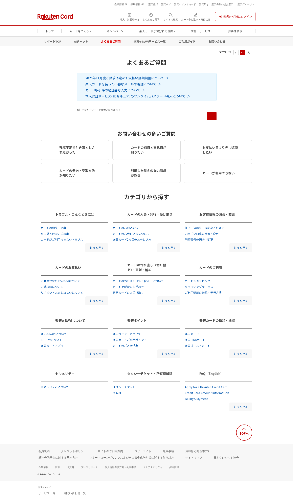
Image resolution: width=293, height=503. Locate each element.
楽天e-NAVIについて (70, 320)
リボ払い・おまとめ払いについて (62, 293)
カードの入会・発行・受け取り (150, 214)
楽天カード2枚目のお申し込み (132, 239)
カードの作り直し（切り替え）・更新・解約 (146, 267)
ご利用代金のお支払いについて (60, 281)
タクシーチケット (124, 387)
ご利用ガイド (187, 41)
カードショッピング (197, 281)
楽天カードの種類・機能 (217, 320)
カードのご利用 (210, 267)
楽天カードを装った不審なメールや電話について (120, 84)
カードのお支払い (68, 267)
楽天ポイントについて (127, 334)
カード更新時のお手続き (128, 287)
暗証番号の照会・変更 (199, 239)
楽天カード (192, 334)
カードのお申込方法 (125, 228)
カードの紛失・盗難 (53, 228)
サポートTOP (52, 41)
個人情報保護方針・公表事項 (120, 467)
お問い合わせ (216, 41)
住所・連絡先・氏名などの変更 (204, 228)
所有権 (117, 393)
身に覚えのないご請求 (55, 234)
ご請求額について (52, 287)
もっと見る (97, 248)
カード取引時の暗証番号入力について (112, 90)
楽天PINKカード (195, 340)
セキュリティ (64, 373)
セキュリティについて (55, 387)
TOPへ (244, 433)
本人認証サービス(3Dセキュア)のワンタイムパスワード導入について (135, 96)
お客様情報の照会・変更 (217, 214)
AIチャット (81, 41)
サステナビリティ (152, 467)
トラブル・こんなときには (74, 214)
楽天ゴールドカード (197, 346)
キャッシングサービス (199, 287)
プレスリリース (89, 467)
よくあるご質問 (111, 41)
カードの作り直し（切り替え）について (138, 281)
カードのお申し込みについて (131, 234)
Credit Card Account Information (207, 393)
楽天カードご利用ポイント (130, 340)
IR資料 (70, 467)
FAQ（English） (211, 373)
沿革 (57, 467)
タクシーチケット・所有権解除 (150, 373)
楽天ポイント (137, 320)
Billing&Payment (196, 399)
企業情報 (43, 467)
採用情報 (174, 467)
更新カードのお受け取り (128, 293)
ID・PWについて (51, 340)
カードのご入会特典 (125, 346)
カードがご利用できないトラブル (62, 239)
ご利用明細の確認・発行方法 (203, 293)
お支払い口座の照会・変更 (202, 234)
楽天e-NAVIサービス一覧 (150, 41)
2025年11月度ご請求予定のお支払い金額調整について (124, 78)
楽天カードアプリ (52, 346)
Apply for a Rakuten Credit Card (206, 387)
